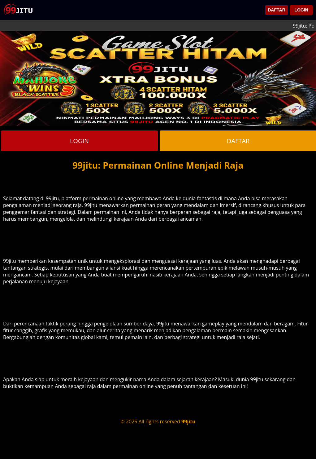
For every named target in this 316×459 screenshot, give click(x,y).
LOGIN (301, 9)
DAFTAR (276, 9)
